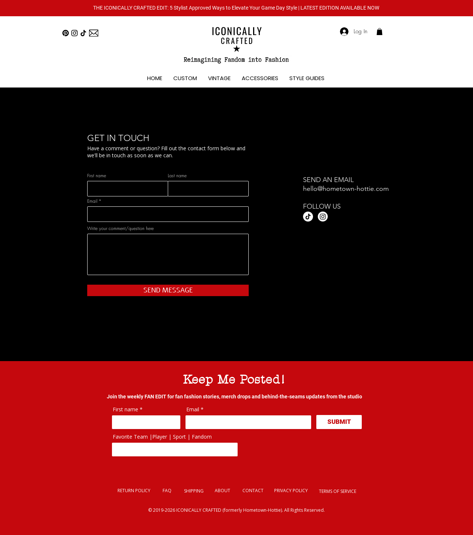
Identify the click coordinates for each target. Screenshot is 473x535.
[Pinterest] (65, 33)
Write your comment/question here (120, 228)
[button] (236, 7)
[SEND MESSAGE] (168, 290)
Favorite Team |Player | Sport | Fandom (162, 436)
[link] (379, 31)
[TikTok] (83, 33)
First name (96, 176)
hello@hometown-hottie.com (346, 189)
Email (92, 201)
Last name (177, 176)
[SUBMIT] (339, 422)
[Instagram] (74, 33)
